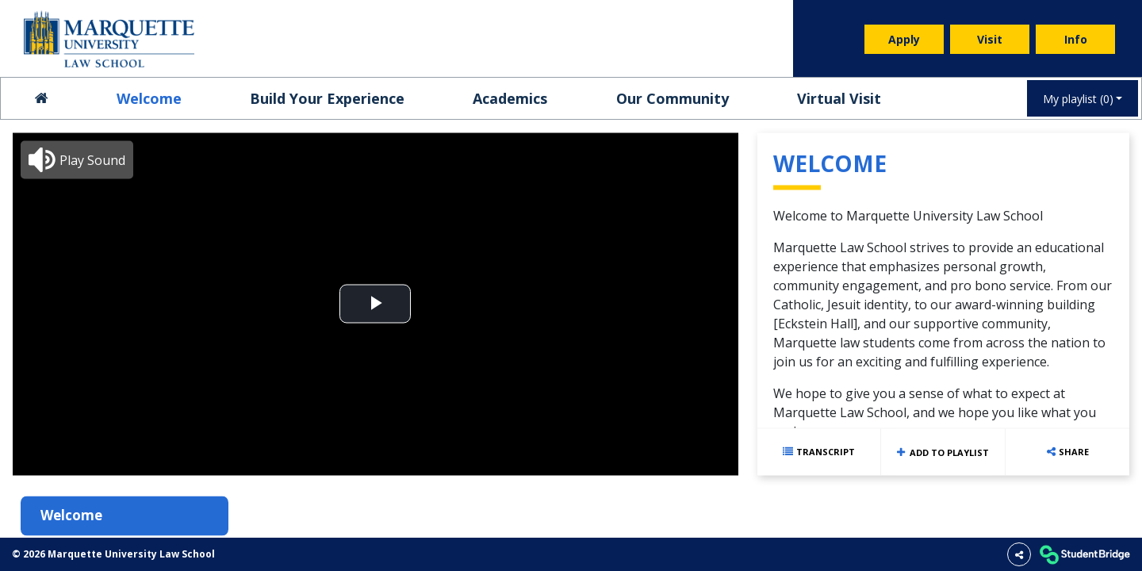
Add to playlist (943, 452)
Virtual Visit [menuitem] (839, 98)
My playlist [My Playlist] (1078, 98)
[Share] (1019, 554)
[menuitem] (109, 38)
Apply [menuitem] (904, 39)
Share (1074, 451)
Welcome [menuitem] (149, 98)
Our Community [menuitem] (672, 98)
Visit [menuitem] (989, 39)
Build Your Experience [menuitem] (327, 98)
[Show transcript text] (819, 451)
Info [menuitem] (1075, 39)
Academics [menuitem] (510, 98)
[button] (77, 159)
